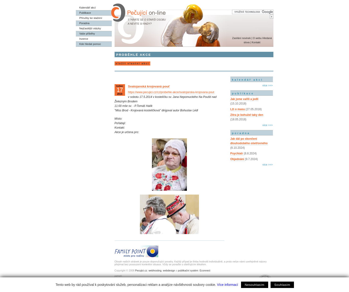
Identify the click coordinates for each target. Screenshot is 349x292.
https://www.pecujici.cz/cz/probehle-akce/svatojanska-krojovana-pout (171, 92)
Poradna (84, 23)
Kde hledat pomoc (90, 44)
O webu (257, 38)
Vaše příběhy (87, 33)
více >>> (267, 85)
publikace (243, 93)
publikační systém (188, 270)
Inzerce (83, 38)
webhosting (155, 270)
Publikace (85, 12)
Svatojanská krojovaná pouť (149, 86)
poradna (241, 133)
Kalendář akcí (87, 7)
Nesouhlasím (254, 285)
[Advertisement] (251, 187)
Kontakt (256, 42)
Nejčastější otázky (90, 28)
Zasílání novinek (241, 38)
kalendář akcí (247, 79)
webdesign (169, 270)
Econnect (205, 270)
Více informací (227, 285)
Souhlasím (282, 285)
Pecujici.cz (141, 270)
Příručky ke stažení (90, 18)
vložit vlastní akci (132, 63)
